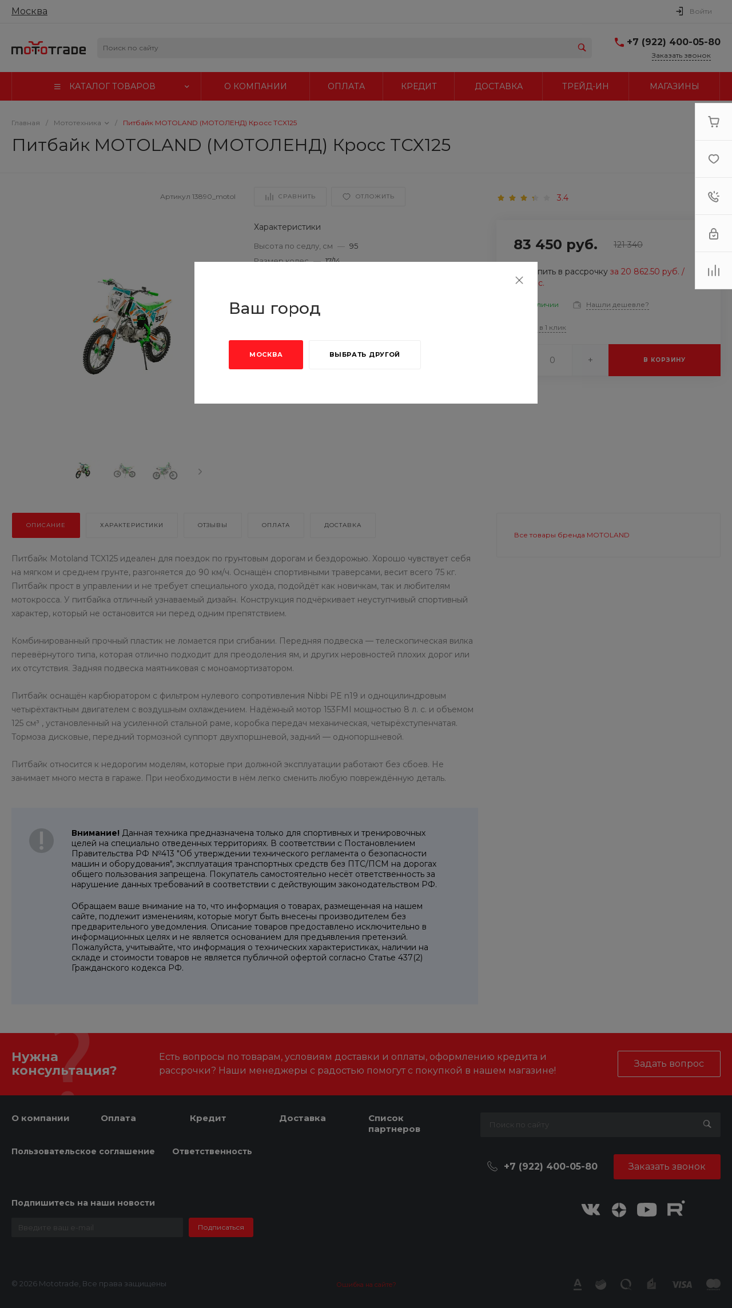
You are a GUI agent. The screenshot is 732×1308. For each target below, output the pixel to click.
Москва (266, 354)
